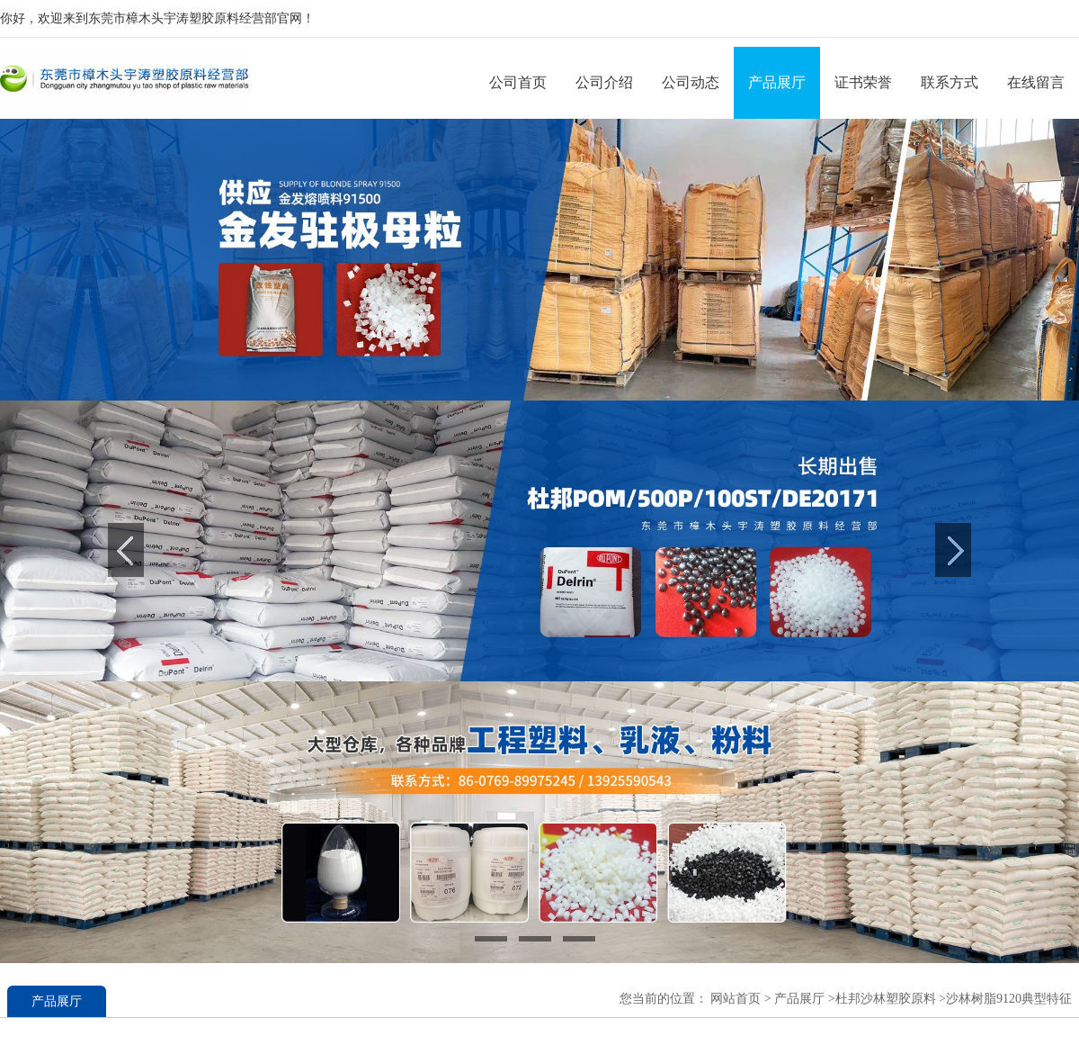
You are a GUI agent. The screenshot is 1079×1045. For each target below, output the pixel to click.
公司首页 (518, 82)
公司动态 (690, 82)
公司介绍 (604, 82)
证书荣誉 (863, 82)
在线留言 (1036, 82)
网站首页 (735, 998)
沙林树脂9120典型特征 (1009, 998)
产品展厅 (777, 82)
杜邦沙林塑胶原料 (885, 998)
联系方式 (949, 82)
